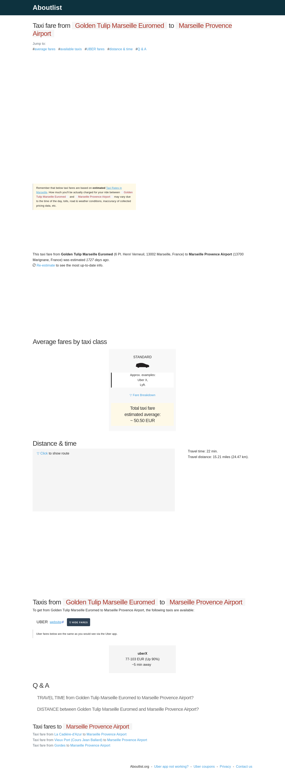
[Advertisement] (142, 81)
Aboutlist (47, 7)
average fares (45, 49)
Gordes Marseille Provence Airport (71, 745)
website (55, 622)
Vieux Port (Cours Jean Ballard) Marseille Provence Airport (90, 740)
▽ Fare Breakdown (142, 395)
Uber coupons (204, 766)
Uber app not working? (171, 766)
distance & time (121, 49)
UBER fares (96, 49)
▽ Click (42, 453)
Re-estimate (44, 265)
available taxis (71, 49)
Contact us (244, 766)
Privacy (225, 766)
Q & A (142, 49)
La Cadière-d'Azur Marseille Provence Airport (80, 734)
